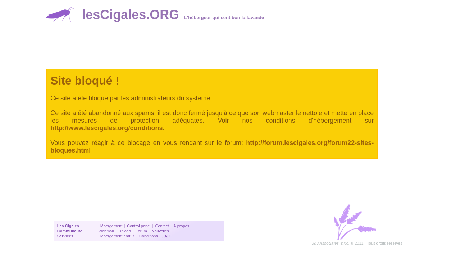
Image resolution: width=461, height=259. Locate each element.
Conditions (148, 236)
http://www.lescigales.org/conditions (106, 128)
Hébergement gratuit (116, 236)
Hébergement (111, 226)
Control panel (138, 226)
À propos (181, 226)
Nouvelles (160, 231)
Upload (124, 231)
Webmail (106, 231)
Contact (162, 226)
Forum (141, 231)
